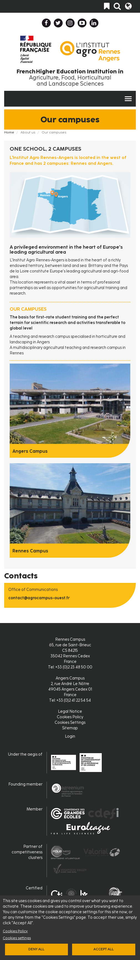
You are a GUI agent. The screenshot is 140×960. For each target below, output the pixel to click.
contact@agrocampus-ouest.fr (39, 598)
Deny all (36, 949)
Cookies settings (17, 938)
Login (70, 736)
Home (9, 132)
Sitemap (70, 728)
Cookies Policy (15, 931)
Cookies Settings (70, 722)
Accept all (103, 949)
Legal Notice (70, 711)
